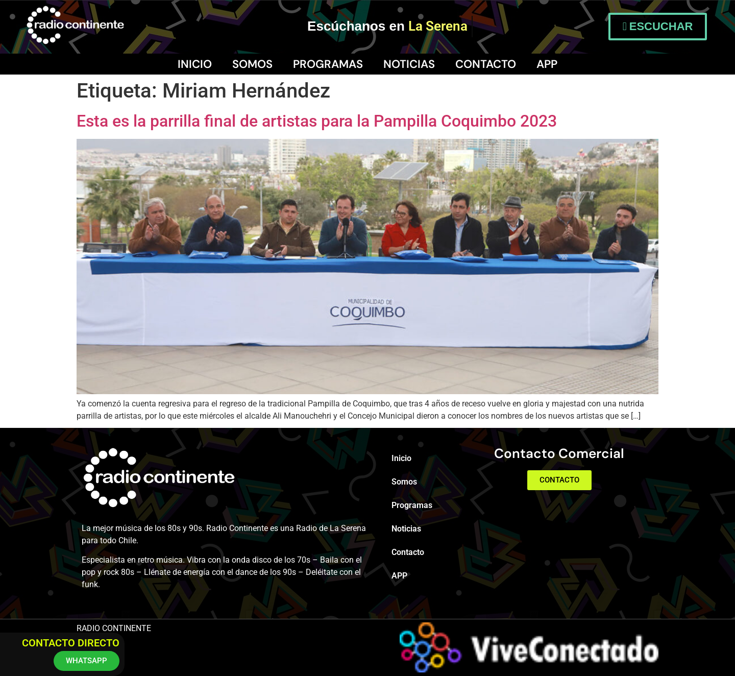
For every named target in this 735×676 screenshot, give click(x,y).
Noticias (409, 64)
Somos (252, 64)
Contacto (485, 64)
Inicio (195, 64)
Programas (328, 64)
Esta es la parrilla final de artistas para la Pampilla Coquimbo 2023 (317, 121)
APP (546, 64)
